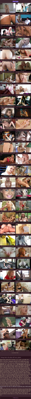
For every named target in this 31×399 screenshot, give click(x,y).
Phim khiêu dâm (14, 389)
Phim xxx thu (25, 391)
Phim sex (5, 381)
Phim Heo (8, 389)
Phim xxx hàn (3, 391)
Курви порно (2, 359)
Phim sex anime (11, 366)
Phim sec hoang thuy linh (23, 381)
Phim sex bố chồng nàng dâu (6, 368)
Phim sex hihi (18, 366)
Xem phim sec (3, 376)
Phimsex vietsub (6, 393)
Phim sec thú (11, 377)
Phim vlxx (21, 376)
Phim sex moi (9, 376)
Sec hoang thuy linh (27, 377)
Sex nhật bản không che (12, 381)
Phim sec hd (15, 371)
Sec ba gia (28, 370)
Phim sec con (8, 369)
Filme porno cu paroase (10, 359)
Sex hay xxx (26, 376)
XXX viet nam (28, 383)
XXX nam (20, 391)
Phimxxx (17, 365)
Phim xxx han (15, 391)
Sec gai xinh (2, 372)
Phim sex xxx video (14, 393)
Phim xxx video (11, 390)
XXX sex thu (21, 393)
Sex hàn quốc (3, 379)
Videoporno (11, 361)
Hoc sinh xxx (5, 390)
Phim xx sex (10, 371)
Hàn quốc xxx (6, 392)
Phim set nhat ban (25, 366)
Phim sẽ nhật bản (18, 377)
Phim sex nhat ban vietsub (17, 375)
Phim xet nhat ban (11, 365)
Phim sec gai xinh (13, 370)
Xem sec (3, 383)
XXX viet (2, 377)
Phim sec (25, 374)
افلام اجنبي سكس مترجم (21, 359)
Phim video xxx (18, 392)
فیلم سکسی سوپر (8, 364)
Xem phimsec (7, 370)
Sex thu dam (2, 380)
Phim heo (6, 377)
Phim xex (26, 380)
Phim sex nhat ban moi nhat (11, 383)
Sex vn (19, 370)
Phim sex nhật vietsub (10, 385)
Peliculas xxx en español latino (20, 361)
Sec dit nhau (25, 389)
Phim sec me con (3, 365)
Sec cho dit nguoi (8, 372)
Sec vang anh (15, 372)
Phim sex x (21, 379)
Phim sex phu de (23, 368)
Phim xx (27, 371)
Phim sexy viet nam (15, 369)
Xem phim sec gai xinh (11, 382)
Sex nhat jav (27, 365)
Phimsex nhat (15, 376)
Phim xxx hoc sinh (16, 368)
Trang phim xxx (22, 371)
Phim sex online (21, 383)
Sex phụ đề (23, 370)
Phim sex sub (4, 374)
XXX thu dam (20, 374)
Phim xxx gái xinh (3, 366)
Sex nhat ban (3, 385)
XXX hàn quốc (27, 379)
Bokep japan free (27, 364)
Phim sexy (18, 385)
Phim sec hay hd (20, 380)
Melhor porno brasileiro (20, 362)
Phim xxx (4, 375)
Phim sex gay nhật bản (12, 374)
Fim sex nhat (26, 375)
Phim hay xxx (9, 391)
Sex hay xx (21, 372)
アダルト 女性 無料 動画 (17, 364)
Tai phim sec (21, 365)
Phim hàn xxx (15, 1)
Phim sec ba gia (13, 380)
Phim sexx (9, 379)
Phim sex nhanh (15, 379)
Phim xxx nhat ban (3, 371)
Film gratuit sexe (11, 362)
